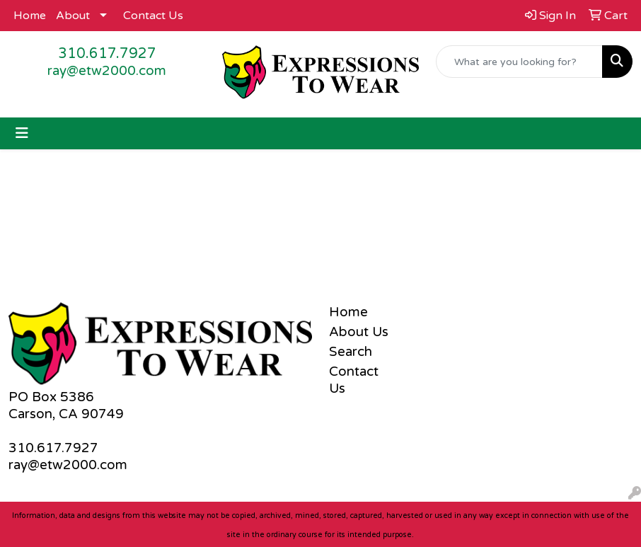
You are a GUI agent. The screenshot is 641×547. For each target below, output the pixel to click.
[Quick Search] (519, 61)
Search (350, 351)
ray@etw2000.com (106, 71)
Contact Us (153, 15)
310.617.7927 (107, 53)
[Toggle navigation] (22, 133)
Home (29, 15)
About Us (358, 332)
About (73, 15)
